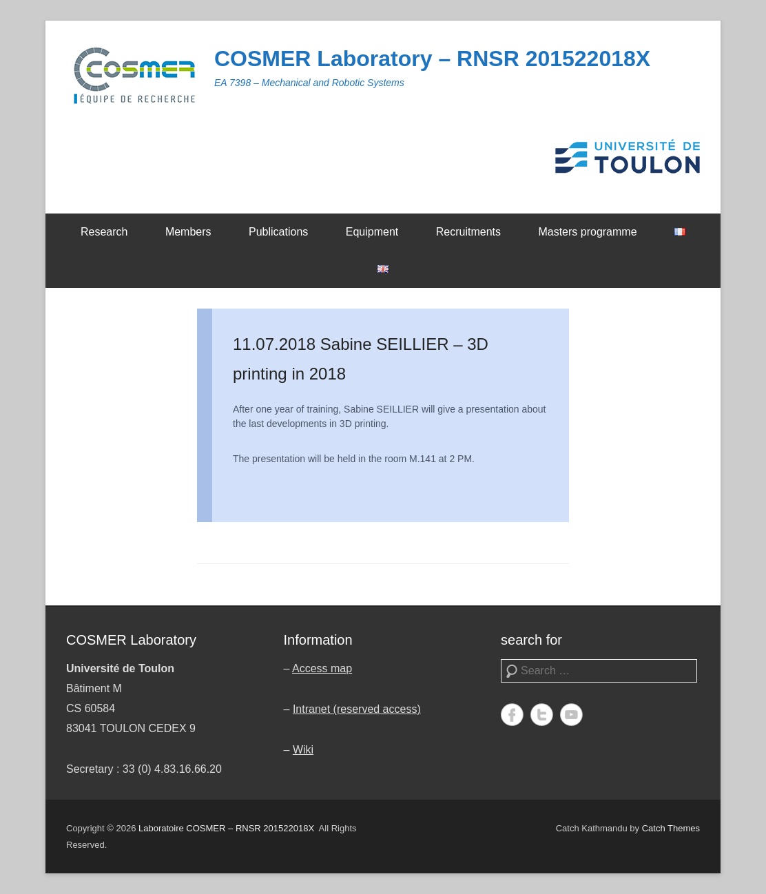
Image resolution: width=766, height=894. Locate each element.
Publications (278, 232)
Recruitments (468, 232)
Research (104, 232)
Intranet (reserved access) (357, 709)
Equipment (372, 232)
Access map (322, 668)
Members (188, 232)
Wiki (303, 750)
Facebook (512, 714)
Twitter (541, 714)
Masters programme (587, 232)
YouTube (571, 714)
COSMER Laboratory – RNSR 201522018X (432, 58)
